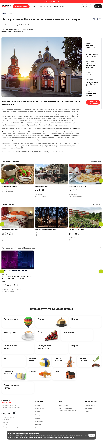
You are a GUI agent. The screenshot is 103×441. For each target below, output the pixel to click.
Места (34, 6)
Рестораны (10, 332)
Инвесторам (63, 405)
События (49, 6)
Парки (74, 345)
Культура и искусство (58, 359)
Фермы (57, 372)
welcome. (6, 401)
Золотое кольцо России (51, 1)
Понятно (91, 435)
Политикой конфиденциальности (65, 437)
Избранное (88, 408)
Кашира (8, 27)
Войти (87, 412)
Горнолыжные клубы (11, 386)
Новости (56, 6)
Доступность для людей (44, 347)
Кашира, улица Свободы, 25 (14, 31)
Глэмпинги (69, 332)
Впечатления (11, 319)
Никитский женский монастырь (90, 45)
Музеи (40, 332)
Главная (3, 13)
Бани (5, 358)
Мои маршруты (90, 405)
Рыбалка (32, 372)
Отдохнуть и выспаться (8, 372)
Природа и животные (83, 359)
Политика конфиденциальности (8, 423)
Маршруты (41, 6)
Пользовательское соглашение (7, 418)
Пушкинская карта (10, 347)
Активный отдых (32, 359)
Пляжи (74, 319)
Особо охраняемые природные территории (67, 409)
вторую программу (51, 135)
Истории (62, 6)
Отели (41, 319)
